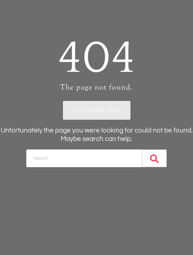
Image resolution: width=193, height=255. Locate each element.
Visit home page (96, 110)
